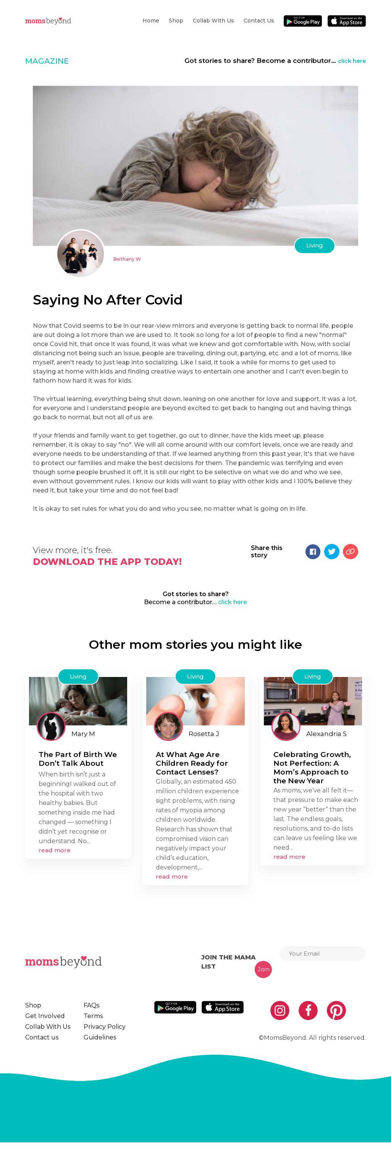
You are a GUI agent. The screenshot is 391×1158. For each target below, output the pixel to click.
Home (150, 20)
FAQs (87, 1005)
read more (55, 850)
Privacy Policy (98, 1034)
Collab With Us (213, 20)
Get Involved (42, 1020)
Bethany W (130, 258)
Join (264, 969)
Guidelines (94, 1049)
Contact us (259, 20)
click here (350, 60)
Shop (176, 20)
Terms (88, 1020)
